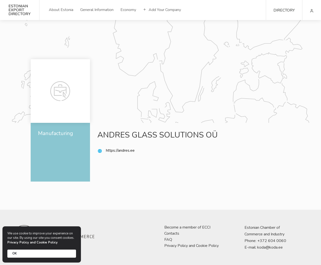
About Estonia (61, 9)
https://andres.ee (120, 150)
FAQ (168, 239)
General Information (97, 9)
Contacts (171, 233)
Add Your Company (162, 9)
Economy (128, 9)
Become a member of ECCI (187, 227)
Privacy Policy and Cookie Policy (191, 245)
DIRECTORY (284, 10)
